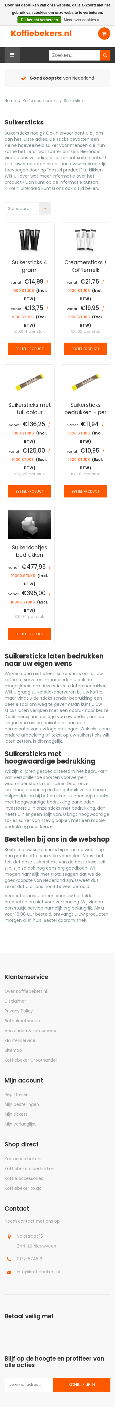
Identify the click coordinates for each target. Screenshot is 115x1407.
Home (10, 100)
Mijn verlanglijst (20, 1124)
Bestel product (30, 348)
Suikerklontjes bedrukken (29, 551)
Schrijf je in (81, 1385)
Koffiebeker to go (23, 1188)
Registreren (17, 1095)
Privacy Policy (19, 1011)
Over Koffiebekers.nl (26, 991)
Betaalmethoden (22, 1021)
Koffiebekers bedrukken (29, 1169)
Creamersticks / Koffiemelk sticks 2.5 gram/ (85, 266)
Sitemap (13, 1050)
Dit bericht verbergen (39, 20)
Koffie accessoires (40, 100)
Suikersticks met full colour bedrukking (29, 408)
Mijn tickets (16, 1114)
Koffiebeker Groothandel (31, 1060)
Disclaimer (15, 1001)
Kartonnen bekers (23, 1159)
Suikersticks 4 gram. (29, 266)
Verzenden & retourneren (31, 1031)
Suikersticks (75, 100)
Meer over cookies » (81, 20)
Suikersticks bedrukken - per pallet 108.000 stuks (85, 408)
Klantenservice (20, 1040)
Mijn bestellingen (22, 1104)
